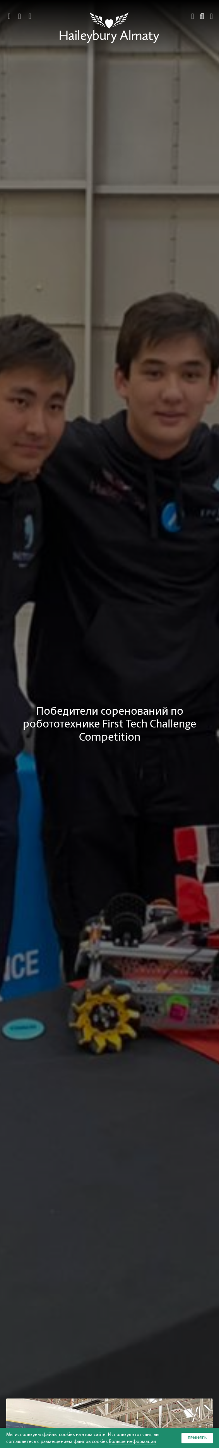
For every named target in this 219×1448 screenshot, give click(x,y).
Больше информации (132, 1441)
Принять (197, 1437)
